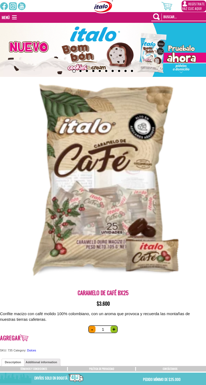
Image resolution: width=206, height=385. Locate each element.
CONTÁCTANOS (170, 369)
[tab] (13, 362)
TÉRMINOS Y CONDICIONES (33, 369)
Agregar (10, 338)
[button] (6, 17)
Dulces (31, 350)
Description (13, 362)
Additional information (41, 362)
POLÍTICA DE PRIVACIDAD (101, 369)
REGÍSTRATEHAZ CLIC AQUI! (193, 6)
